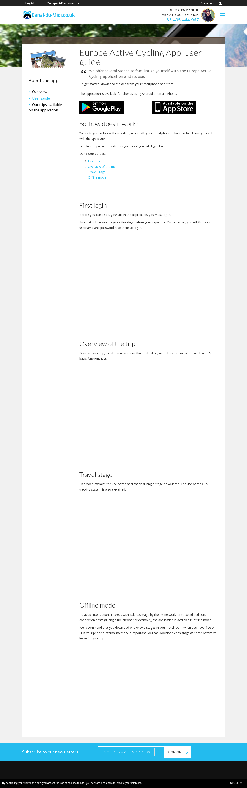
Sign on (174, 752)
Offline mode (97, 177)
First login (95, 161)
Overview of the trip (102, 167)
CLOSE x (236, 783)
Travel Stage (96, 172)
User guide (41, 98)
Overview (39, 91)
